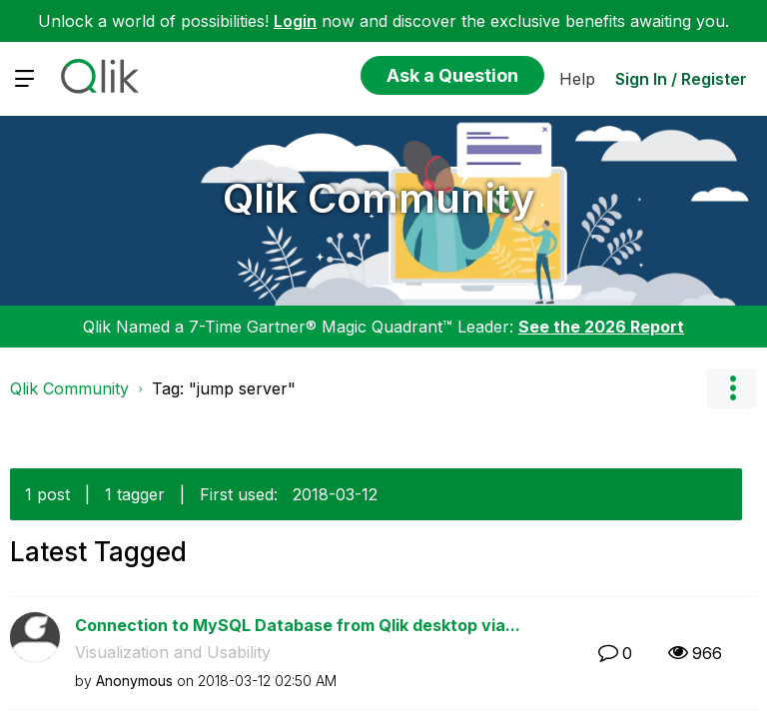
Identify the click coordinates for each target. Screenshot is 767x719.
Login (295, 21)
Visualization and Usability (173, 652)
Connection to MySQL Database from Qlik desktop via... (297, 625)
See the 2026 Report (601, 327)
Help (577, 79)
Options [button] (732, 388)
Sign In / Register (681, 79)
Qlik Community (379, 198)
